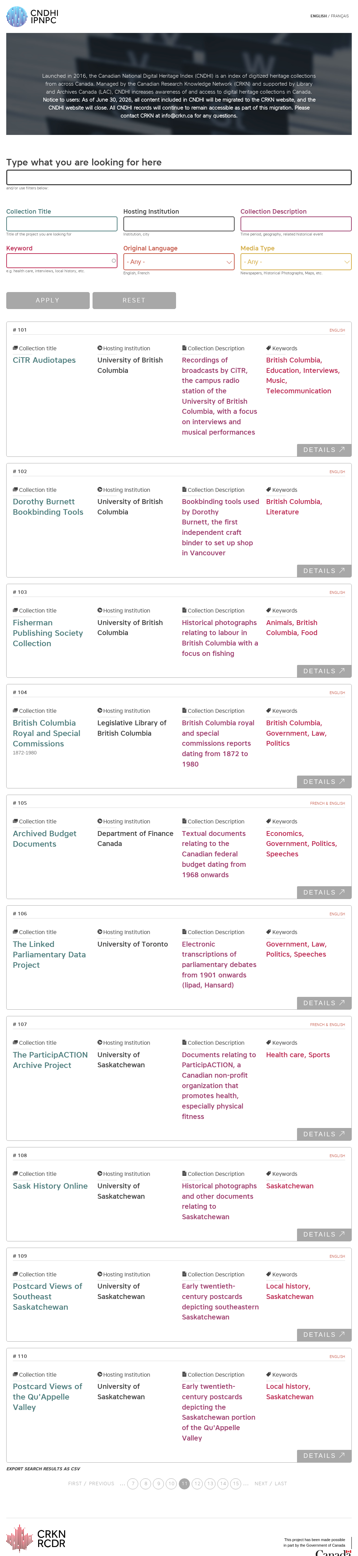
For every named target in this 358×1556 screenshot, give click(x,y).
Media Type (257, 248)
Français (340, 16)
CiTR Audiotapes (44, 360)
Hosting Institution (151, 211)
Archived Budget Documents (45, 839)
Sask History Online (50, 1186)
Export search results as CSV (43, 1468)
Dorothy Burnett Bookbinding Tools (48, 507)
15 (237, 1483)
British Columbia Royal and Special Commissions (46, 733)
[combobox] (179, 261)
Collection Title (28, 211)
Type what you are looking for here (84, 162)
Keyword (19, 248)
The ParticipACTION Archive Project (50, 1060)
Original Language (150, 248)
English (319, 16)
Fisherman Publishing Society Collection (48, 633)
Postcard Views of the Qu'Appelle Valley (47, 1397)
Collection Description (274, 211)
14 (224, 1483)
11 (186, 1484)
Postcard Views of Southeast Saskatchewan (47, 1296)
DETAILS (319, 449)
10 (172, 1483)
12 (198, 1483)
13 (211, 1483)
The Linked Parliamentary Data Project (49, 954)
